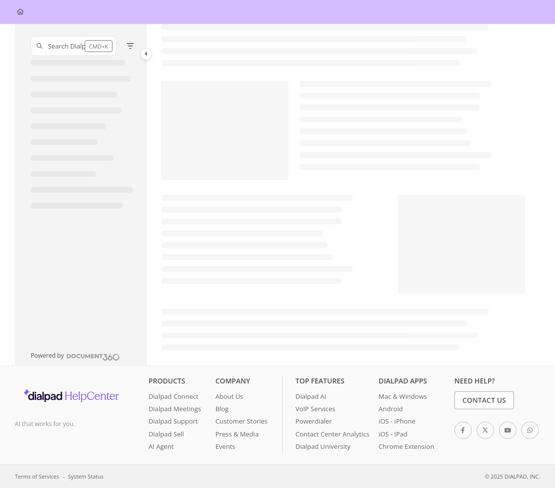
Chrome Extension (406, 446)
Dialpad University (322, 446)
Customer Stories (242, 421)
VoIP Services (315, 408)
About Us (229, 396)
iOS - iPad (393, 434)
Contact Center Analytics (332, 434)
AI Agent (161, 446)
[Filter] (130, 46)
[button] (73, 46)
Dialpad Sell (166, 434)
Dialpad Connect (174, 396)
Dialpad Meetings (175, 408)
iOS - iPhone (397, 421)
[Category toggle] (146, 54)
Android (391, 408)
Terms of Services (37, 476)
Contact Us (484, 400)
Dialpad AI (310, 396)
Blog (222, 408)
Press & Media (237, 434)
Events (225, 446)
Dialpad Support (173, 421)
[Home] (20, 12)
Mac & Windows (403, 396)
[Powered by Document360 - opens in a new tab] (75, 355)
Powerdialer (313, 421)
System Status (86, 476)
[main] (343, 194)
